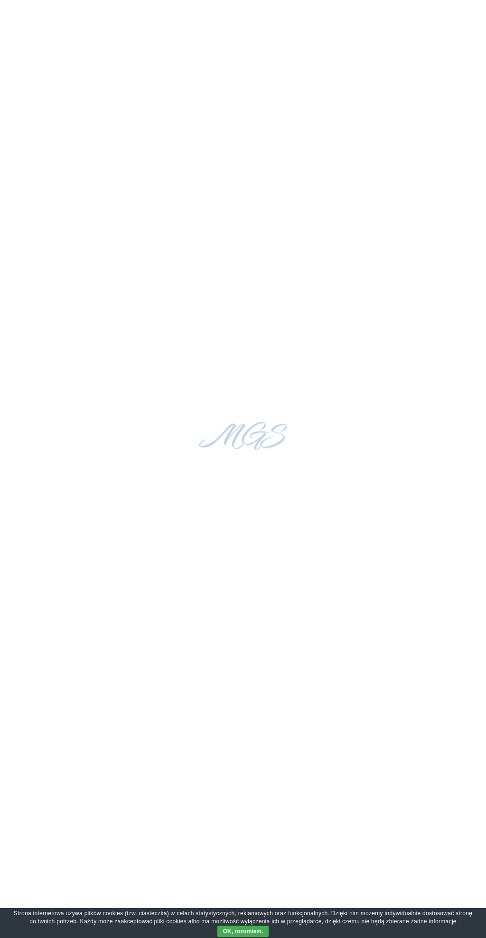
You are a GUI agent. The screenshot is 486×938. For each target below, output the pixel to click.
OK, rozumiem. (243, 931)
